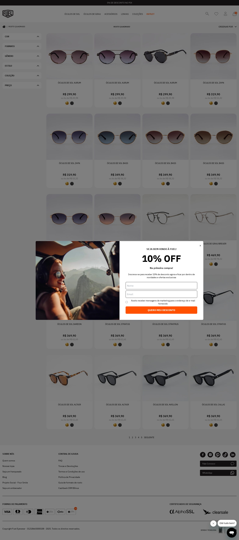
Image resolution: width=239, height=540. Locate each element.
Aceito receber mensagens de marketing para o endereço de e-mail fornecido (163, 302)
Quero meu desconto (161, 310)
